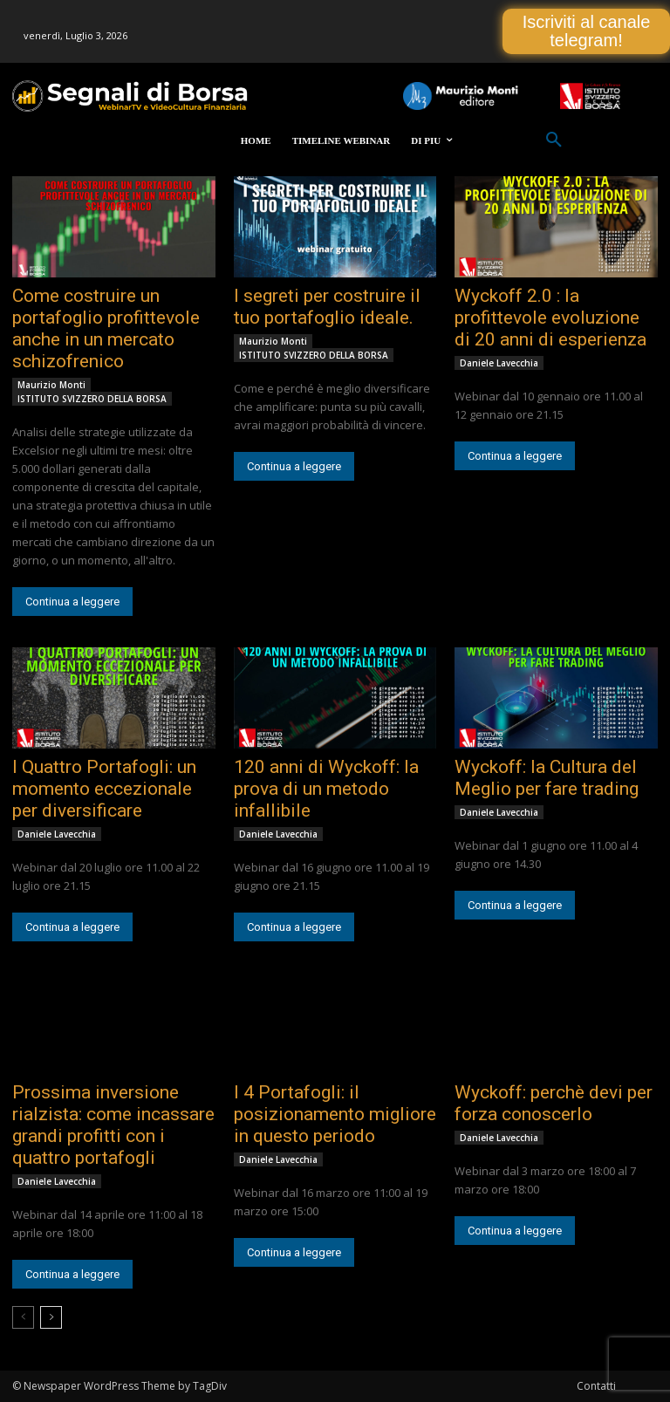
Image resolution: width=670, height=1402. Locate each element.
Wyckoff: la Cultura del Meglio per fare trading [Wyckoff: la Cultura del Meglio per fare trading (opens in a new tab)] (547, 777)
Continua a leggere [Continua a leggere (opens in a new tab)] (72, 601)
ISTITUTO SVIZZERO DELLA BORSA (92, 399)
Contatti (596, 1385)
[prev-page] (23, 1317)
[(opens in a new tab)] (113, 226)
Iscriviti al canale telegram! (587, 31)
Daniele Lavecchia (499, 363)
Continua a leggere (515, 1230)
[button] (554, 140)
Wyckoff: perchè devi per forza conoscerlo (554, 1103)
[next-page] (51, 1317)
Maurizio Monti (51, 385)
